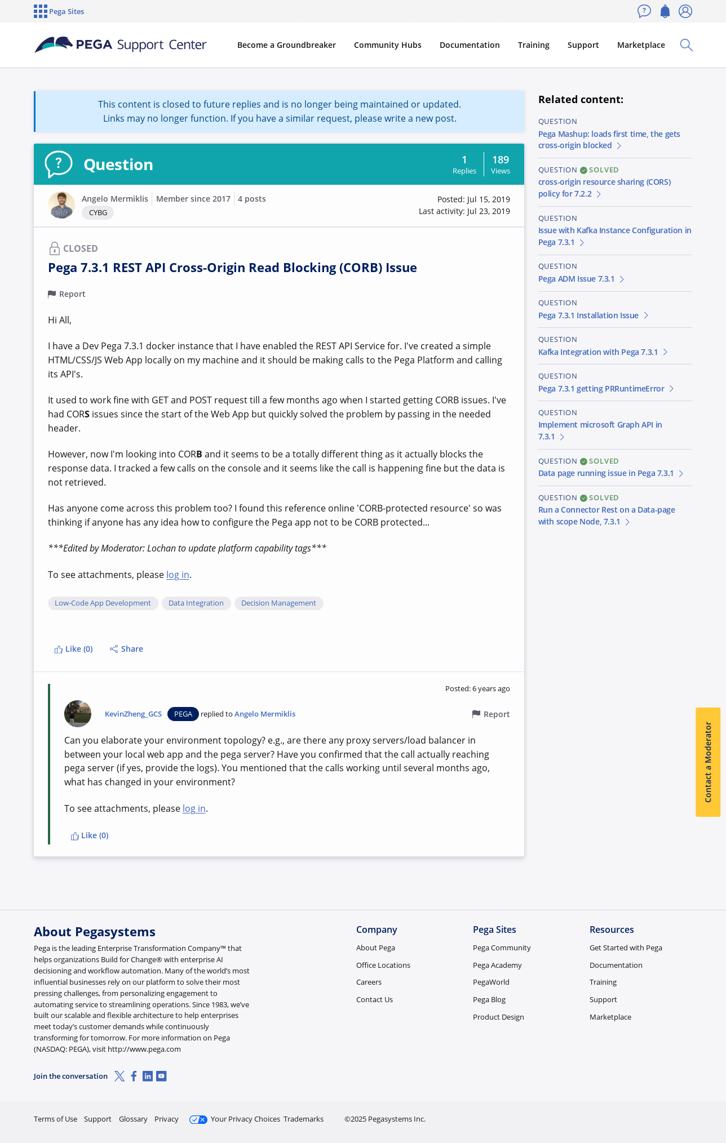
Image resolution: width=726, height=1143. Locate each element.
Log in (666, 1114)
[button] (61, 205)
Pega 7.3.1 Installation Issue (594, 315)
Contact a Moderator (707, 762)
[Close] (710, 1098)
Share (126, 648)
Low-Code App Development (103, 603)
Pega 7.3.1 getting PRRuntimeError (607, 388)
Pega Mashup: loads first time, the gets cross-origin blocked (609, 139)
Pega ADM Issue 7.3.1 (582, 278)
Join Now (604, 1114)
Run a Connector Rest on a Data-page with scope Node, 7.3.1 (606, 515)
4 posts (252, 198)
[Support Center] (120, 45)
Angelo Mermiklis (115, 198)
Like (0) (73, 648)
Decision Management (278, 603)
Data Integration (196, 603)
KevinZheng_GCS (133, 714)
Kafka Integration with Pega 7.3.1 (604, 351)
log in (177, 574)
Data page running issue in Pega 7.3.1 (611, 473)
